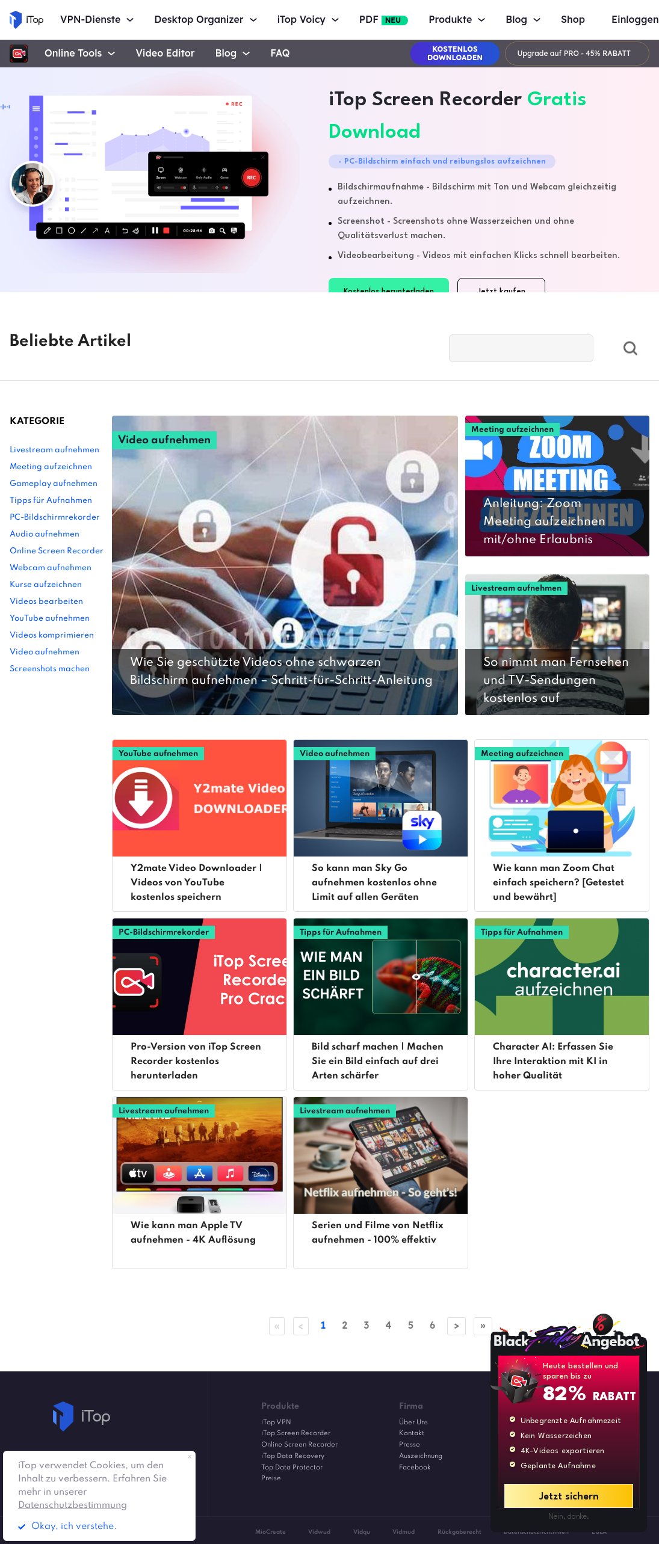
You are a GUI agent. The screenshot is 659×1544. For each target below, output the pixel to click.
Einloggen (635, 19)
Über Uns (413, 1422)
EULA (599, 1532)
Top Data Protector (292, 1467)
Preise (271, 1479)
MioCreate (270, 1532)
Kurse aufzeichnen (46, 585)
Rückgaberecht (459, 1532)
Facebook (415, 1467)
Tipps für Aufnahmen (51, 501)
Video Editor (164, 53)
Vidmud (403, 1532)
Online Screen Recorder (57, 551)
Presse (409, 1444)
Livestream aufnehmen (54, 450)
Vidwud (319, 1532)
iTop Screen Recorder (295, 1434)
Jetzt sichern (569, 1497)
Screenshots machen (50, 669)
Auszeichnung (420, 1456)
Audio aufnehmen (44, 534)
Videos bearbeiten (46, 602)
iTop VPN (276, 1422)
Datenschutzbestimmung (72, 1505)
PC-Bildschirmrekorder (55, 517)
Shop (573, 19)
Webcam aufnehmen (50, 568)
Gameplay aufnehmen (53, 484)
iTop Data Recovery (292, 1456)
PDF (383, 19)
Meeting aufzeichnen (51, 467)
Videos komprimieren (52, 635)
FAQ (279, 53)
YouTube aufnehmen (50, 619)
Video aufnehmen (44, 652)
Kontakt (411, 1434)
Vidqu (361, 1532)
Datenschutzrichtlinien (536, 1532)
